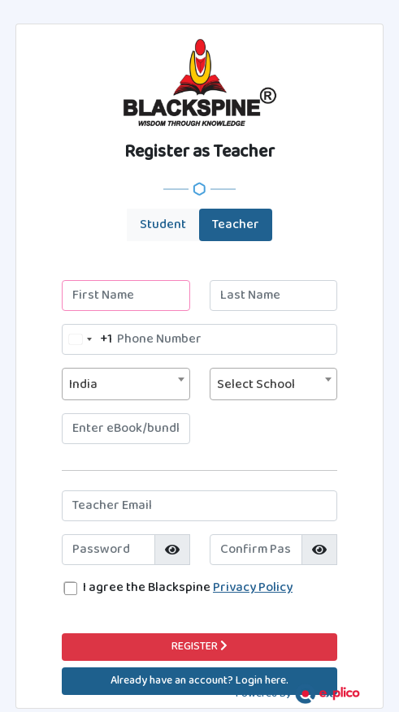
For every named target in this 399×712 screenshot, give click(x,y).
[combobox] (87, 339)
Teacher (235, 224)
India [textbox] (83, 384)
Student (163, 224)
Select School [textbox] (256, 384)
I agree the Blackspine (188, 588)
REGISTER (199, 646)
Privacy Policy (253, 587)
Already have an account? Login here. (199, 680)
